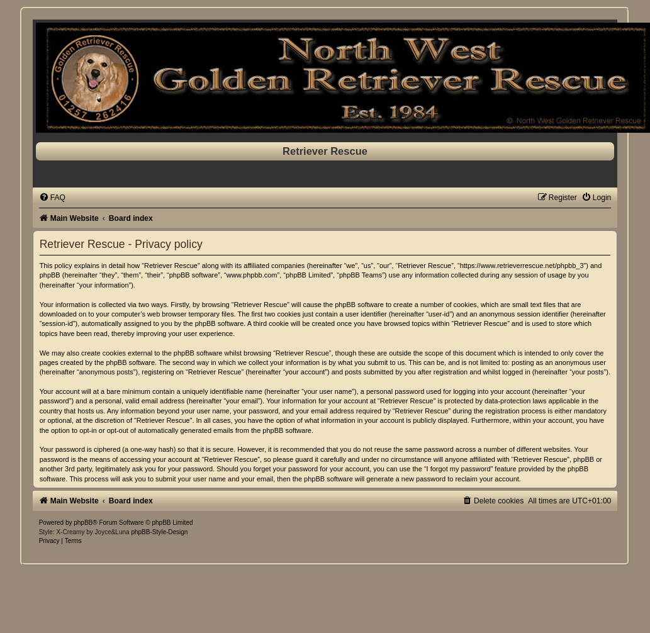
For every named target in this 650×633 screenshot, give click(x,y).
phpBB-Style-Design (159, 532)
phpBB (83, 522)
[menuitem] (52, 197)
